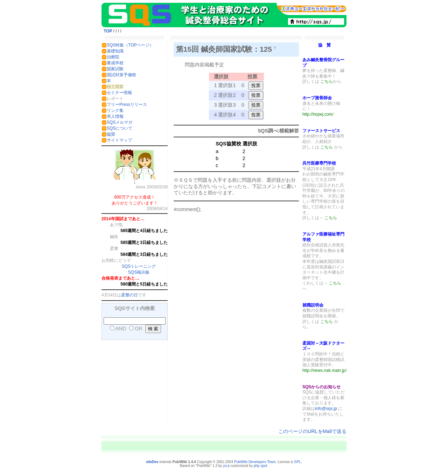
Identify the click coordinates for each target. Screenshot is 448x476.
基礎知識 (115, 51)
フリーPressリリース (127, 104)
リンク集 (115, 110)
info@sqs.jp (326, 408)
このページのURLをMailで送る (312, 431)
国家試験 (115, 68)
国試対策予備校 (121, 74)
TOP (108, 31)
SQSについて (119, 128)
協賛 (111, 134)
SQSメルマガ (119, 122)
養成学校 (115, 62)
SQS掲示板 (138, 272)
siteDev (152, 462)
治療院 (113, 57)
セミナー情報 (119, 92)
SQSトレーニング (139, 266)
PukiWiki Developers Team (255, 462)
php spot (260, 466)
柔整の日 (129, 295)
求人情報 (115, 116)
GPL (297, 462)
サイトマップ (119, 140)
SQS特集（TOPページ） (130, 45)
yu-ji (226, 466)
